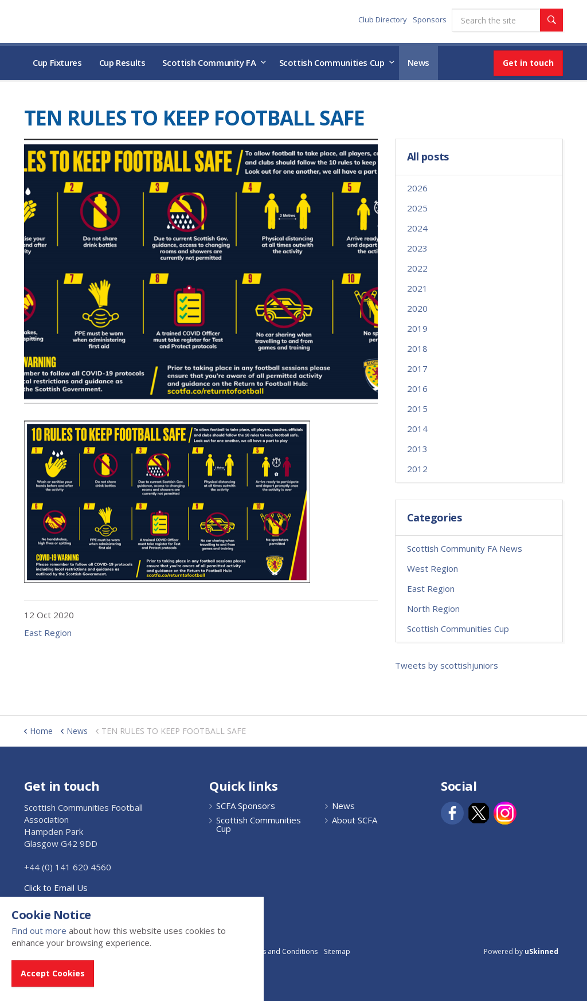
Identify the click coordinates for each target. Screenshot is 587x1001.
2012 (417, 468)
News (419, 62)
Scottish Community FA (209, 62)
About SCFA (354, 820)
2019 (417, 328)
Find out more (38, 930)
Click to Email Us (56, 887)
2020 (417, 308)
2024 (417, 228)
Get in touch (528, 62)
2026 (417, 188)
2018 (417, 348)
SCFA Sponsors (245, 806)
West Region (432, 568)
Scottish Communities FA (95, 21)
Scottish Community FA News (464, 548)
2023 (417, 248)
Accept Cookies (53, 973)
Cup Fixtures (57, 62)
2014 (417, 428)
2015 (417, 408)
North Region (433, 608)
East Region (48, 632)
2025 (417, 208)
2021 (417, 288)
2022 (417, 268)
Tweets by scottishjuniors (446, 665)
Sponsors (430, 19)
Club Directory (382, 19)
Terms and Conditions (281, 951)
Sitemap (337, 951)
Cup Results (122, 62)
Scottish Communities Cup (332, 62)
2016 (417, 388)
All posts (428, 157)
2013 (417, 448)
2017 (417, 368)
